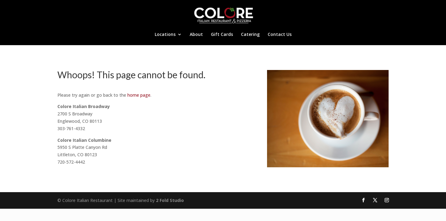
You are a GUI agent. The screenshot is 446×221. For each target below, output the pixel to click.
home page (138, 95)
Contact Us (280, 34)
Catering (250, 34)
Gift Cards (222, 34)
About (196, 34)
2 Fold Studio (170, 200)
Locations (165, 34)
